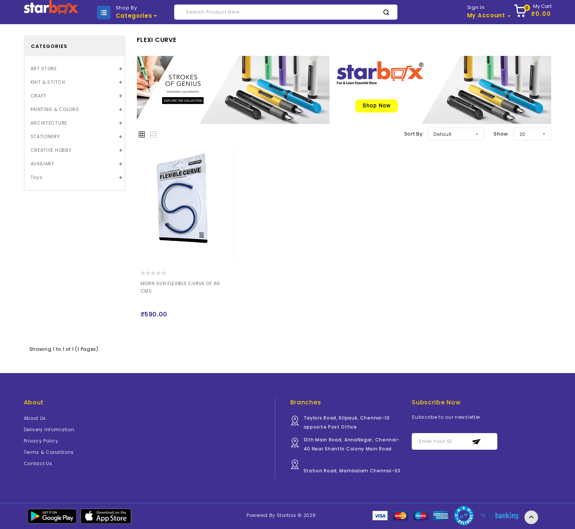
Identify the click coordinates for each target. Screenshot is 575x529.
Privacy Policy (41, 441)
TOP (531, 517)
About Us (35, 418)
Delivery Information (49, 429)
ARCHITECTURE (49, 123)
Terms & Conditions (49, 452)
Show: (502, 133)
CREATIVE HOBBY (51, 150)
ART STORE (44, 68)
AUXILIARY (42, 163)
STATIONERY (45, 136)
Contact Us (38, 463)
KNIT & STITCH (48, 82)
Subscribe (476, 441)
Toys (37, 177)
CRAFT (39, 96)
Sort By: (414, 133)
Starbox (286, 515)
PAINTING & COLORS (55, 109)
